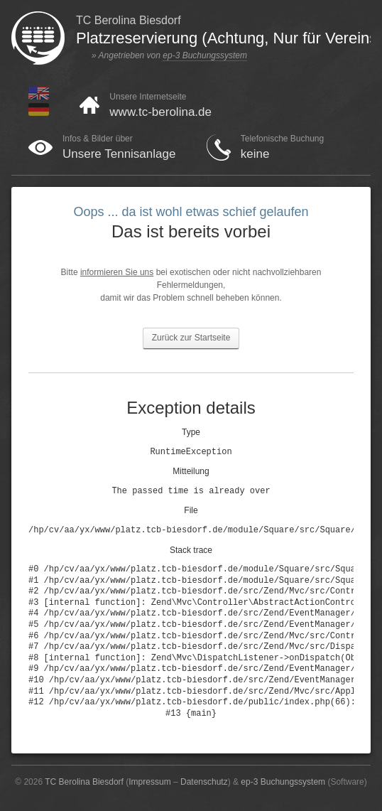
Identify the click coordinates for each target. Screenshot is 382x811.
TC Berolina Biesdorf (84, 782)
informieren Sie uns (116, 272)
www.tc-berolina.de (160, 112)
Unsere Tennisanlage (118, 154)
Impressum (149, 782)
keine (255, 154)
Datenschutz (204, 782)
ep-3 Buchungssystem (205, 55)
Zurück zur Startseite (191, 338)
